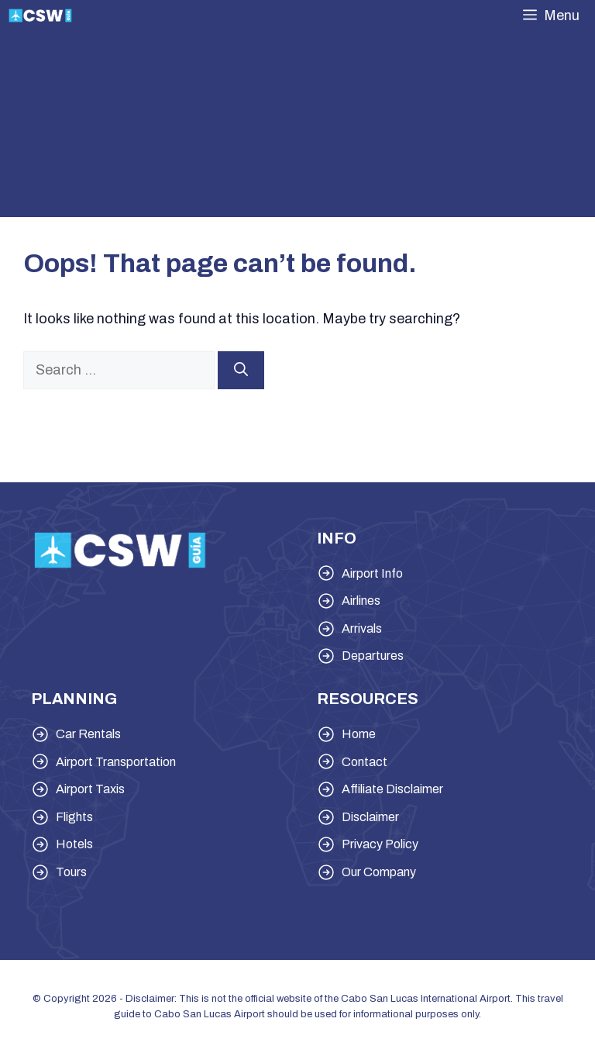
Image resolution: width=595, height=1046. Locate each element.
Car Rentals (88, 733)
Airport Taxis (90, 789)
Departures (373, 655)
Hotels (74, 844)
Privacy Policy (380, 844)
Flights (74, 816)
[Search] (241, 370)
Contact (364, 761)
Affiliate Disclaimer (392, 789)
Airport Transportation (116, 761)
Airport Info (372, 573)
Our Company (379, 872)
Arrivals (362, 628)
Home (359, 733)
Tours (71, 872)
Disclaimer (370, 816)
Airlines (361, 600)
